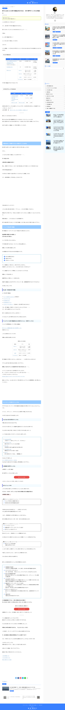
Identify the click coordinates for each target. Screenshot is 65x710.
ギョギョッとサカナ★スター (10, 304)
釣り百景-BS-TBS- (7, 300)
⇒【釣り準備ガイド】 (7, 655)
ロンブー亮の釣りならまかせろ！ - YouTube (11, 460)
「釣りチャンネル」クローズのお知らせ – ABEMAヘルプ (21, 110)
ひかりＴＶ (20, 73)
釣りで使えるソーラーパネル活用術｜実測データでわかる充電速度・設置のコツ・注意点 (57, 34)
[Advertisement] (21, 134)
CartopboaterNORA (15, 95)
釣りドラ (13, 100)
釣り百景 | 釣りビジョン (10, 63)
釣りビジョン (9, 70)
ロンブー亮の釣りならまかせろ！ (12, 61)
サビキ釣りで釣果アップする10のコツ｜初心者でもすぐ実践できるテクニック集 (57, 41)
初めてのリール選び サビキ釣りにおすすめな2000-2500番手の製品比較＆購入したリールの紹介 (57, 137)
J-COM (20, 77)
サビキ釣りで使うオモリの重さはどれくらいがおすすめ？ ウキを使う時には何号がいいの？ (57, 125)
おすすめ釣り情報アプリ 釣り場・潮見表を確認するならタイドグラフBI (22, 686)
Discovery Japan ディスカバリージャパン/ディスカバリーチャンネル (17, 376)
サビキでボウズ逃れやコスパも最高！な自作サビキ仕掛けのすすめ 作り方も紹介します (57, 114)
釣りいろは (7, 445)
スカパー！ (20, 70)
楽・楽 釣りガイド (32, 3)
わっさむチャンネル (15, 96)
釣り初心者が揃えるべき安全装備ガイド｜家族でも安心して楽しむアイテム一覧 (57, 47)
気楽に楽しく (32, 705)
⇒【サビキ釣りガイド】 (7, 657)
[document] (22, 300)
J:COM (15, 353)
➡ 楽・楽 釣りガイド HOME (8, 659)
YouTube (21, 95)
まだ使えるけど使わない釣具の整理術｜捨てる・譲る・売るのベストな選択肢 (57, 27)
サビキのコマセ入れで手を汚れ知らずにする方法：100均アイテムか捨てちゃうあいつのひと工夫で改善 (57, 120)
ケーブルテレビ (20, 79)
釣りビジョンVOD (14, 102)
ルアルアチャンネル (10, 62)
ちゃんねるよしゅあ (15, 99)
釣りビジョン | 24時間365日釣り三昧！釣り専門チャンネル (14, 328)
